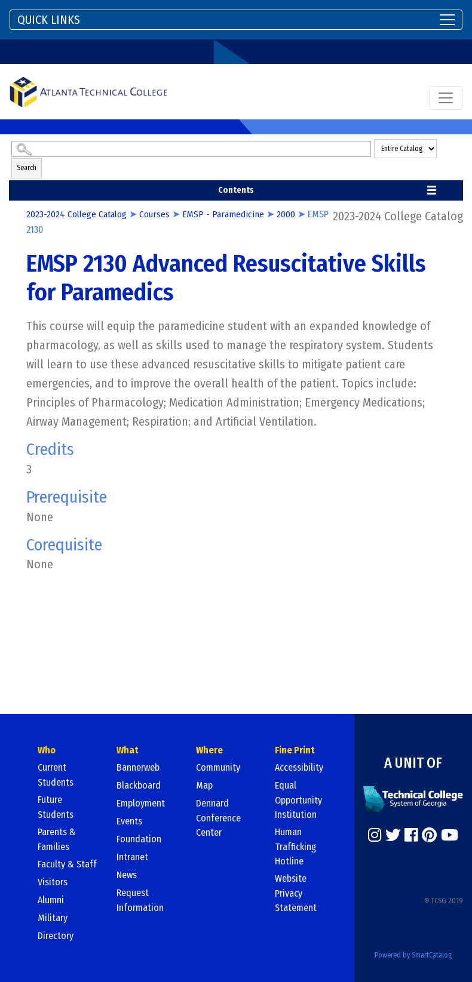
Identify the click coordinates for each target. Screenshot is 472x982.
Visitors (53, 882)
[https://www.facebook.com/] (411, 834)
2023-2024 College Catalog (78, 214)
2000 (289, 214)
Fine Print (295, 750)
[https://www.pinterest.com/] (429, 834)
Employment (141, 803)
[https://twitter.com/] (393, 834)
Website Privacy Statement (296, 893)
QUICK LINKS (48, 20)
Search (26, 168)
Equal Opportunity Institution (298, 800)
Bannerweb (138, 767)
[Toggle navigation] (236, 20)
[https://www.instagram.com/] (374, 834)
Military (53, 917)
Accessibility (299, 767)
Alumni (51, 900)
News (127, 875)
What (128, 750)
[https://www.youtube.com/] (449, 834)
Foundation (139, 839)
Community (218, 767)
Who (47, 750)
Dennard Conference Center (218, 818)
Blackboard (139, 785)
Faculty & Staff (67, 864)
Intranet (132, 857)
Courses (157, 214)
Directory (55, 935)
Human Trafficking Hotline (295, 846)
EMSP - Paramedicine (227, 214)
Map (204, 785)
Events (129, 821)
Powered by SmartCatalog (413, 954)
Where (209, 750)
